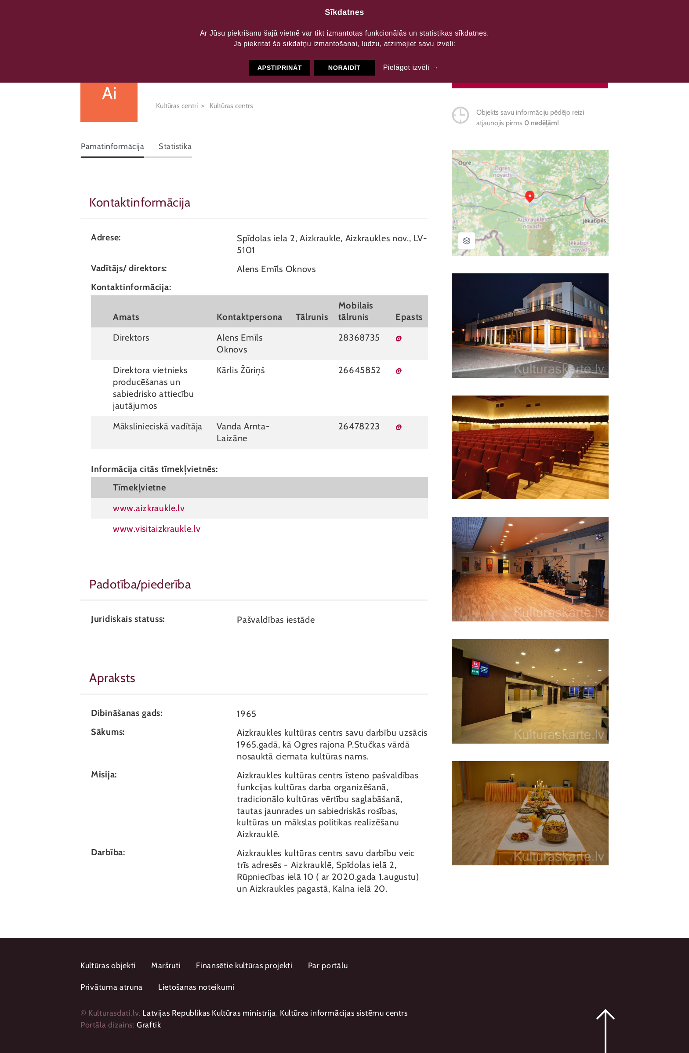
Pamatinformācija (112, 146)
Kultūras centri (177, 106)
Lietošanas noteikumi (196, 987)
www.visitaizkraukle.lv (156, 528)
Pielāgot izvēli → (411, 67)
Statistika (175, 146)
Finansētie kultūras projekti (244, 965)
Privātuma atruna (111, 987)
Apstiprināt (279, 67)
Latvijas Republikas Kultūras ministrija (209, 1013)
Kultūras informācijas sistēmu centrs (344, 1013)
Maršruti (166, 965)
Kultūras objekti (108, 965)
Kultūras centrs (231, 106)
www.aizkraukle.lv (149, 507)
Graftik (149, 1025)
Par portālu (328, 965)
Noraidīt (344, 67)
